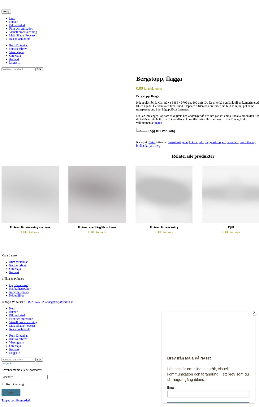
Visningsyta (16, 52)
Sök (39, 69)
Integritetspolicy (19, 292)
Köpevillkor (16, 295)
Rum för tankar (18, 45)
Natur (152, 142)
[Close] (254, 312)
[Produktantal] (141, 130)
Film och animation (21, 28)
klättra (193, 142)
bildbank (141, 145)
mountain (232, 142)
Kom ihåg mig (13, 384)
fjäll (151, 145)
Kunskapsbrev (18, 48)
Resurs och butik (19, 38)
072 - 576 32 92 (37, 302)
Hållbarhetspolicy (20, 288)
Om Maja (15, 55)
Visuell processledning (23, 32)
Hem (12, 18)
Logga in (14, 62)
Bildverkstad (17, 25)
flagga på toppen (215, 142)
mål (201, 142)
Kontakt (14, 59)
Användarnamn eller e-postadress (22, 370)
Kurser (13, 21)
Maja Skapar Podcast (22, 35)
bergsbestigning (178, 142)
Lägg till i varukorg (161, 131)
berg (157, 145)
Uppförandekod (18, 285)
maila (158, 122)
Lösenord (7, 377)
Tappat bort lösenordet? (16, 400)
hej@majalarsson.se (60, 302)
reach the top (248, 142)
